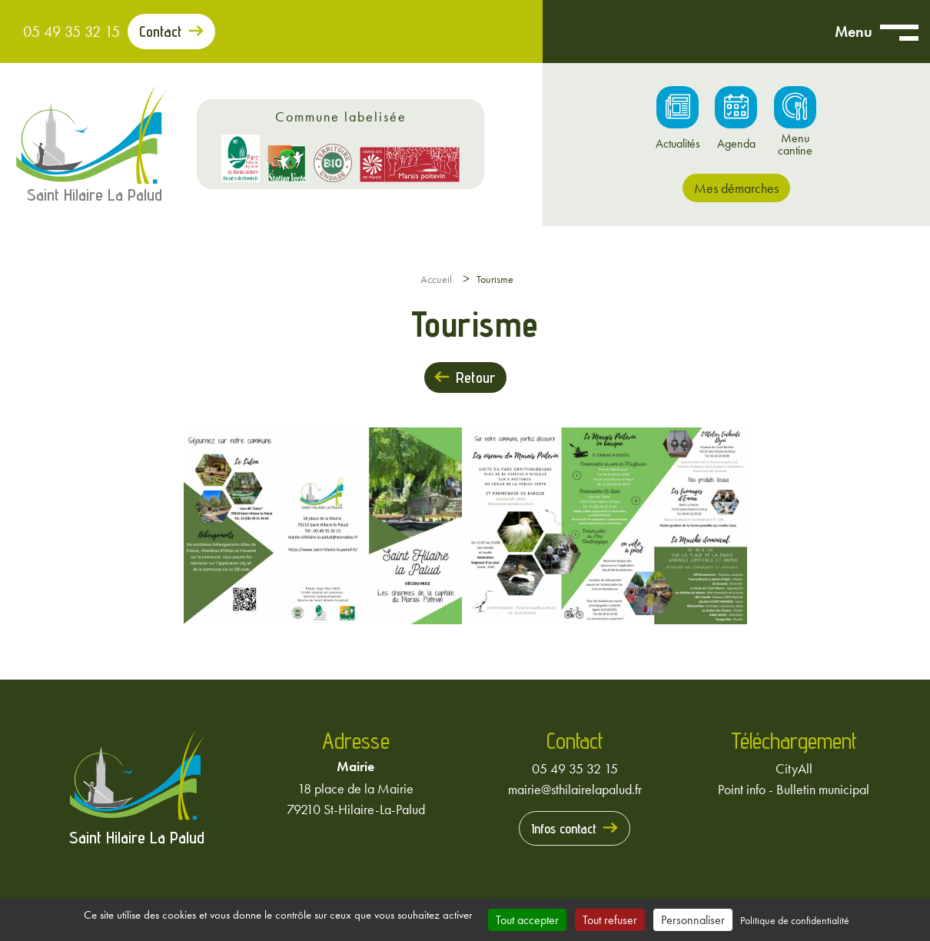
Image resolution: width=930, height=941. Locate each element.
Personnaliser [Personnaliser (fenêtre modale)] (693, 920)
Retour (475, 377)
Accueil (436, 279)
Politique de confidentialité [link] (794, 920)
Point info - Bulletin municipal (793, 789)
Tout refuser (610, 920)
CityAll (794, 768)
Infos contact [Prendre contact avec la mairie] (563, 828)
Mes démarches (736, 188)
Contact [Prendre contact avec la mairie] (160, 31)
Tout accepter (527, 920)
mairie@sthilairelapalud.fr (575, 789)
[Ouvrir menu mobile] (899, 31)
